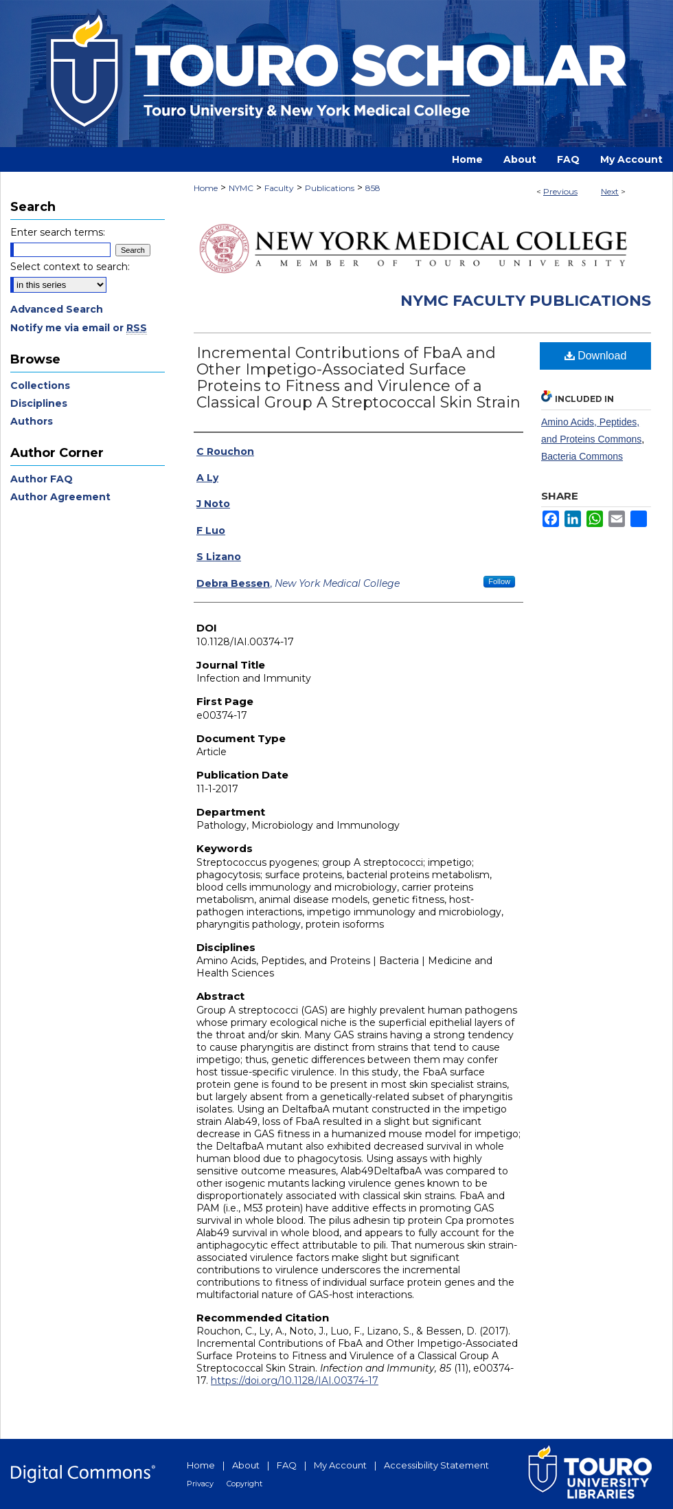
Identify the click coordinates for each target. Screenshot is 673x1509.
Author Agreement (60, 497)
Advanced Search (56, 309)
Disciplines (38, 403)
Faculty (279, 188)
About (246, 1465)
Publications (329, 188)
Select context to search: (70, 266)
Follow (499, 581)
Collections (40, 385)
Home (206, 188)
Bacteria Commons (582, 456)
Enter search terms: (57, 232)
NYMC (241, 188)
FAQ (287, 1465)
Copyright (244, 1483)
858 (372, 188)
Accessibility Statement (436, 1465)
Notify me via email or (78, 328)
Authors (31, 421)
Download (595, 355)
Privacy (200, 1483)
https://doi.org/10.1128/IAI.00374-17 (294, 1380)
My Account (340, 1465)
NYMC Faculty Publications (525, 300)
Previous (560, 191)
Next (610, 191)
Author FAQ (41, 479)
